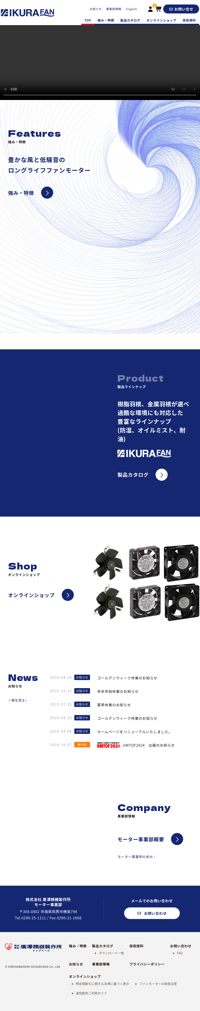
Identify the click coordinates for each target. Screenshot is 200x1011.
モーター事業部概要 (140, 839)
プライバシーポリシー (147, 964)
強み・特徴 (106, 20)
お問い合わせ (180, 946)
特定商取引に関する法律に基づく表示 (102, 983)
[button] (181, 8)
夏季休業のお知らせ (114, 704)
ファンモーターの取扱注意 (158, 983)
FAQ (180, 953)
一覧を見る (16, 700)
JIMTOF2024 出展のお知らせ (136, 745)
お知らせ (96, 9)
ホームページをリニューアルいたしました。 (134, 731)
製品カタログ (130, 20)
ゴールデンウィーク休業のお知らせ (127, 678)
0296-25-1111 (34, 917)
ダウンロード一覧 (111, 953)
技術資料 (189, 20)
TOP (87, 20)
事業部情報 (113, 9)
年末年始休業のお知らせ (117, 691)
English (131, 9)
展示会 (82, 744)
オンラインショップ (161, 20)
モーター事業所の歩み (135, 856)
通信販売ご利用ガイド (91, 993)
